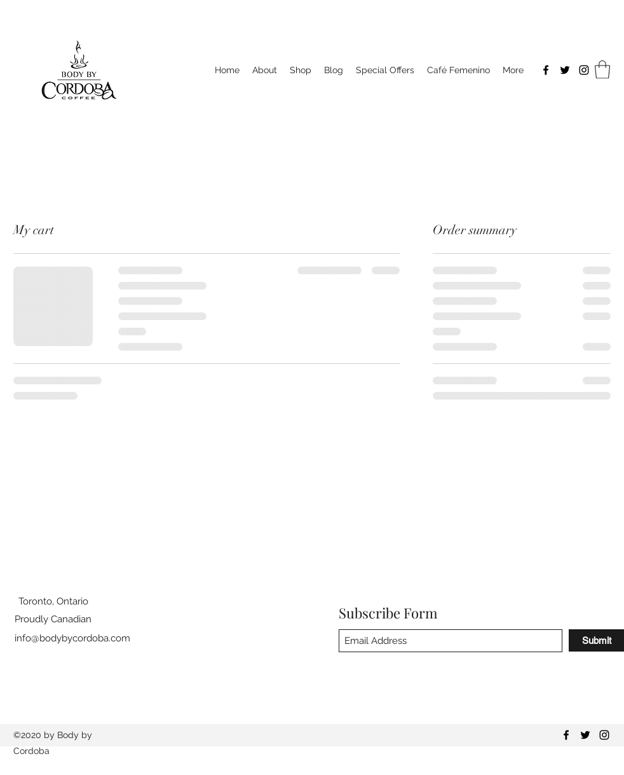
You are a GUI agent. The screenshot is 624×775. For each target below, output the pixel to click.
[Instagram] (584, 70)
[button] (602, 69)
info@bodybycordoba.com (72, 638)
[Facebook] (545, 70)
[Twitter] (565, 70)
